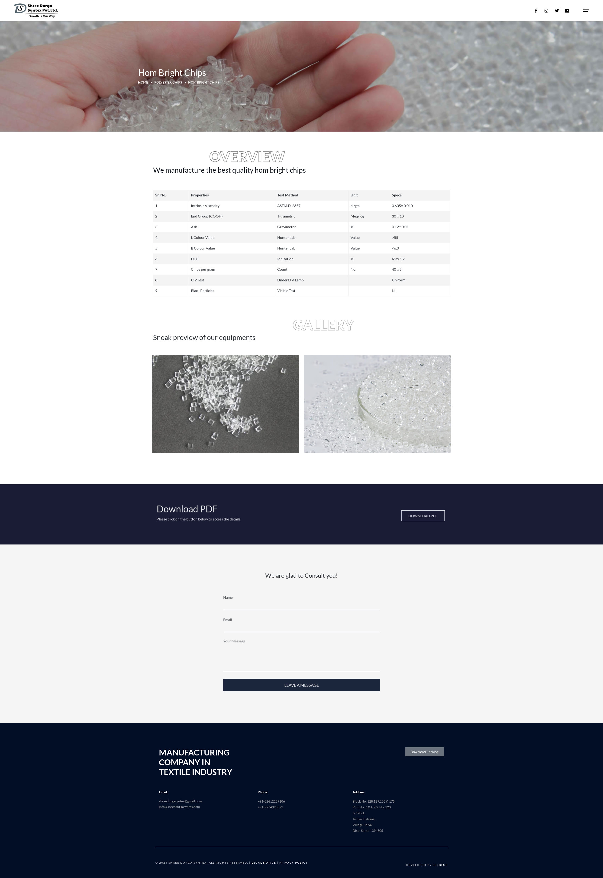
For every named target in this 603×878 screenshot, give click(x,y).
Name (238, 611)
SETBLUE (440, 865)
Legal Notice (264, 862)
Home (143, 82)
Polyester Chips (168, 82)
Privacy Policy (293, 862)
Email (238, 630)
